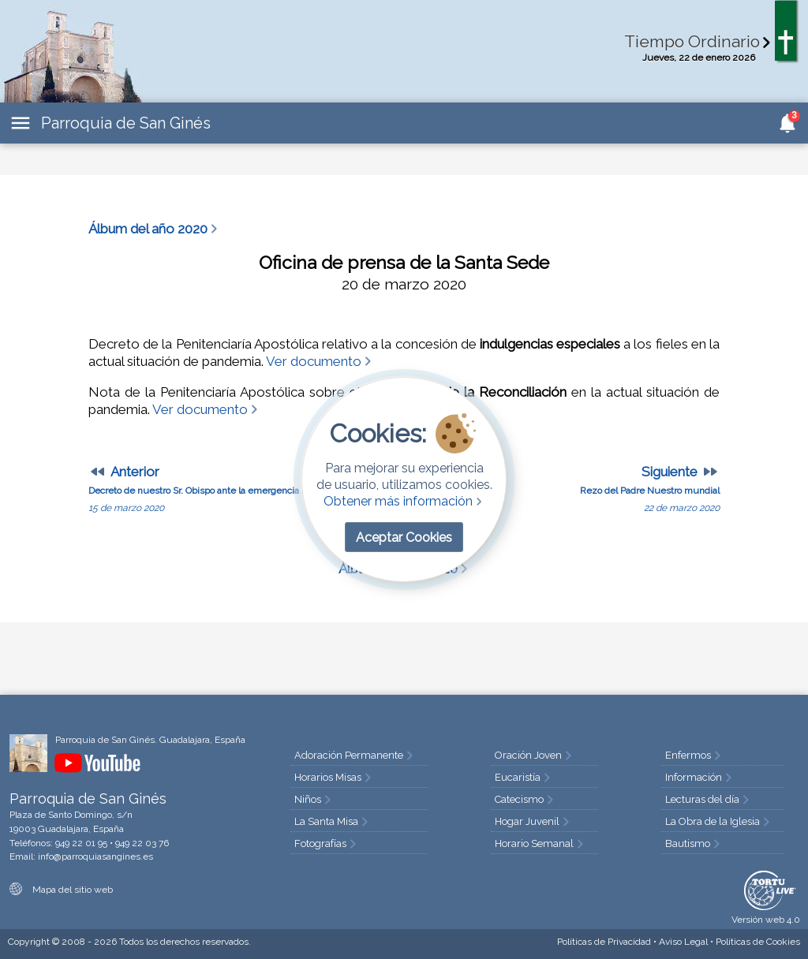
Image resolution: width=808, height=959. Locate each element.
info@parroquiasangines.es (95, 856)
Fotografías (326, 843)
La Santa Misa (332, 821)
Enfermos (694, 755)
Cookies (758, 941)
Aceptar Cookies (404, 537)
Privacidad (604, 941)
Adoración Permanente (355, 755)
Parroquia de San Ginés (126, 123)
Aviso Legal (683, 941)
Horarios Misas (334, 777)
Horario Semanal (540, 843)
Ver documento (320, 361)
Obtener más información (404, 501)
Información (700, 777)
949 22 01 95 (81, 843)
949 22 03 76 (142, 843)
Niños (314, 799)
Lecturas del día (708, 799)
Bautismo (694, 843)
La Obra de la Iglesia (718, 821)
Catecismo (525, 799)
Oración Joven (534, 755)
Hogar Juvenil (533, 821)
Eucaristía (524, 777)
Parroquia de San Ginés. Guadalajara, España (150, 739)
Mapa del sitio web (61, 889)
